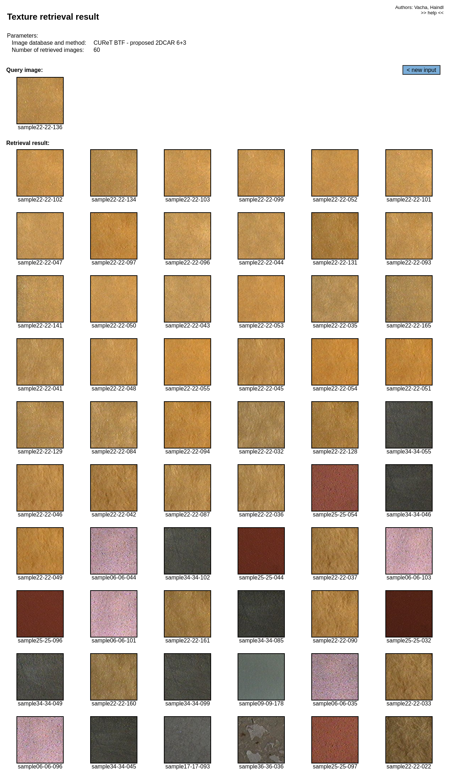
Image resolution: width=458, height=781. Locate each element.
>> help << (432, 12)
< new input (421, 70)
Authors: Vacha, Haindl (419, 7)
